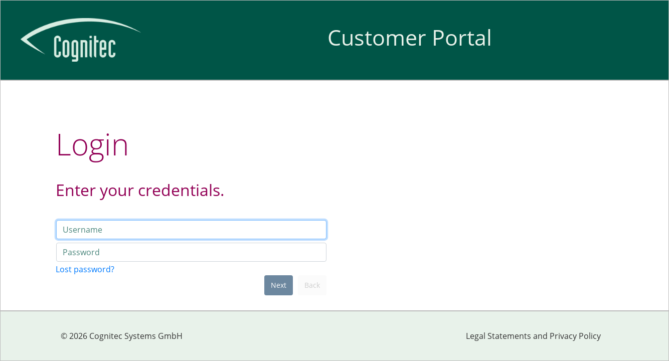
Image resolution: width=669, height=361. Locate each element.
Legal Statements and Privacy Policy (533, 335)
